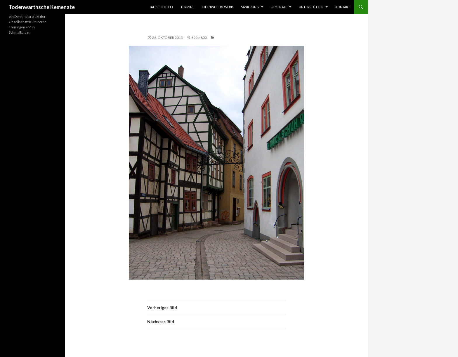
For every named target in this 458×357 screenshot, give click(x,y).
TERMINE (187, 7)
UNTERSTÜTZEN (311, 7)
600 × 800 (199, 37)
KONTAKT (342, 7)
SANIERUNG (250, 7)
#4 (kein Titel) (161, 7)
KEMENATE (279, 7)
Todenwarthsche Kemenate (42, 7)
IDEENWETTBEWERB (217, 7)
